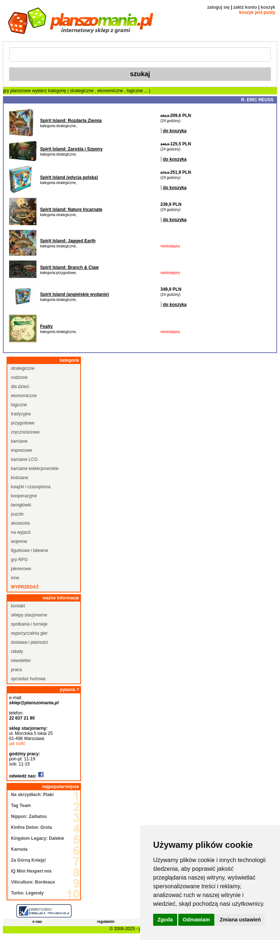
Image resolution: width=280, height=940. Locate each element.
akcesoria (20, 523)
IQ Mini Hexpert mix (31, 871)
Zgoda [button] (165, 920)
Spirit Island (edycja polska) (69, 177)
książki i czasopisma (31, 486)
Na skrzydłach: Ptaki (32, 794)
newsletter (21, 660)
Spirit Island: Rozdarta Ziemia (71, 120)
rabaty (17, 651)
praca (16, 669)
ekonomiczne (110, 90)
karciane (19, 441)
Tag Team (21, 805)
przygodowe (23, 423)
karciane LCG (24, 459)
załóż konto (245, 7)
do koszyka (175, 130)
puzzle (17, 514)
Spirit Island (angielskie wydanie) (74, 294)
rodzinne (19, 377)
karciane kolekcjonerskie (35, 468)
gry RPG (19, 559)
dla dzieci (20, 386)
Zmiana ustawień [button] (240, 920)
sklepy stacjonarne (29, 615)
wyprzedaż (25, 587)
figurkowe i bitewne (29, 550)
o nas (37, 922)
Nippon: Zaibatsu (29, 816)
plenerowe (21, 568)
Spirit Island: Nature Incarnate (71, 209)
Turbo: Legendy (27, 893)
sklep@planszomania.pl (34, 702)
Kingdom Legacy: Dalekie (37, 838)
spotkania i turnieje (29, 624)
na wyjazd (20, 532)
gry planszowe (17, 90)
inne (15, 577)
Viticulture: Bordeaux (33, 882)
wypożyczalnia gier (29, 633)
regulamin (105, 922)
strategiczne (82, 90)
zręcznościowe (25, 432)
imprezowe (21, 450)
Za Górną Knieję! (28, 860)
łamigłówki (21, 505)
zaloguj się (218, 7)
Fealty (46, 326)
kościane (19, 477)
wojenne (19, 541)
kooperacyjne (24, 495)
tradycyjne (21, 413)
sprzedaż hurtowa (28, 678)
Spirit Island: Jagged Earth (68, 240)
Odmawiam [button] (196, 920)
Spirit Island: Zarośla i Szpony (71, 149)
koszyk (268, 7)
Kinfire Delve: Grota (31, 827)
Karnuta (19, 849)
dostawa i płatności (29, 642)
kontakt (18, 605)
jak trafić (17, 743)
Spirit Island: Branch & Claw (69, 267)
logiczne (135, 90)
